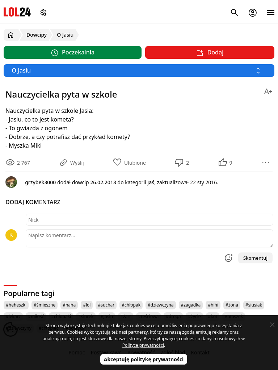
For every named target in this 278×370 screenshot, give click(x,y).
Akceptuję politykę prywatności (144, 359)
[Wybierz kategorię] (139, 70)
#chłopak (131, 305)
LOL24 (17, 12)
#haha (69, 305)
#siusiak (253, 305)
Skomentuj (255, 258)
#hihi (213, 305)
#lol (86, 305)
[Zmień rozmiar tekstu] (268, 90)
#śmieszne (44, 305)
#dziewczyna (161, 305)
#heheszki (16, 305)
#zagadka (191, 305)
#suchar (106, 305)
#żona (232, 305)
